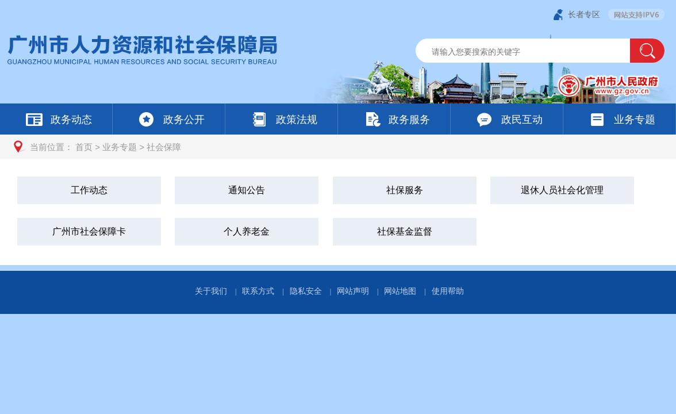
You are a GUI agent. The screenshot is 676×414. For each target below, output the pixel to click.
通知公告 (246, 190)
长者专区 (584, 14)
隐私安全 (306, 291)
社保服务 (404, 190)
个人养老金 (247, 231)
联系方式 (258, 291)
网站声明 (353, 291)
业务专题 (119, 147)
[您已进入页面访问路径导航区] (338, 147)
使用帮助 (448, 291)
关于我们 (211, 291)
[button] (647, 51)
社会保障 (164, 147)
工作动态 (89, 190)
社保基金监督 (404, 231)
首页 (84, 147)
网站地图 (400, 291)
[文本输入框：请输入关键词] (532, 52)
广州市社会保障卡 (89, 231)
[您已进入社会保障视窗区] (338, 212)
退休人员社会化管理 (562, 190)
